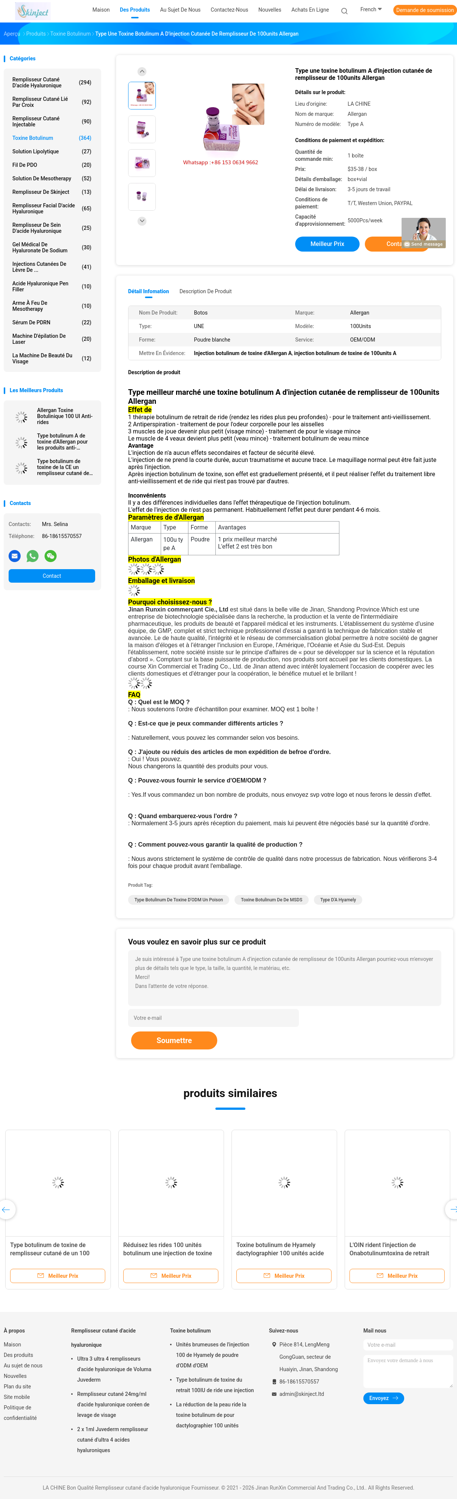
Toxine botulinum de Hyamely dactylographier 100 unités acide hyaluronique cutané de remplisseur (284, 1253)
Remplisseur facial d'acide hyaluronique (51, 208)
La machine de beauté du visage (51, 358)
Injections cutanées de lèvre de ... (51, 267)
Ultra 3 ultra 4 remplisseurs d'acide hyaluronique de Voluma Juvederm (114, 1369)
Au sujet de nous (23, 1366)
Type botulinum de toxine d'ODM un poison (178, 899)
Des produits (18, 1355)
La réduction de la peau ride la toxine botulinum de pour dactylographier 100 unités (211, 1415)
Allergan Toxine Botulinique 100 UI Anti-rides (65, 416)
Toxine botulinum (51, 138)
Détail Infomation (148, 291)
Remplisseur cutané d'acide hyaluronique (51, 82)
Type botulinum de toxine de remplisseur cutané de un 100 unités (50, 1253)
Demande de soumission (425, 10)
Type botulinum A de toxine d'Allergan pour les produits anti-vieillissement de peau (63, 442)
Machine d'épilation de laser (51, 339)
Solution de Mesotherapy (51, 178)
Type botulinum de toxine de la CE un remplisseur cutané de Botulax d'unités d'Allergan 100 (63, 467)
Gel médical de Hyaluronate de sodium (51, 247)
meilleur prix (327, 243)
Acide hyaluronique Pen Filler (51, 286)
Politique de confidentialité (20, 1413)
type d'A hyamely (338, 899)
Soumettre (174, 1040)
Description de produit (205, 291)
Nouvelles (15, 1376)
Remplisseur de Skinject (51, 192)
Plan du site (17, 1387)
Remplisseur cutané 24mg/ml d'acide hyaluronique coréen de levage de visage (113, 1404)
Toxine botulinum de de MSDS (271, 899)
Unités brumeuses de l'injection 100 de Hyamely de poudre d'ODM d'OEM (212, 1355)
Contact (52, 576)
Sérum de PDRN (51, 322)
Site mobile (17, 1397)
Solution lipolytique (51, 151)
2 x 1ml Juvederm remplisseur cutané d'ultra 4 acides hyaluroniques (112, 1439)
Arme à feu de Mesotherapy (51, 306)
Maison (12, 1345)
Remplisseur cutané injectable (51, 121)
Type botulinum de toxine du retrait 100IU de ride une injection (215, 1385)
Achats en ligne (310, 10)
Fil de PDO (51, 165)
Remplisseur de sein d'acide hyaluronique (51, 228)
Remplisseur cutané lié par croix (51, 102)
